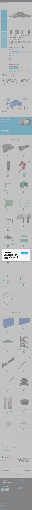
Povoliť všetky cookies (24, 253)
